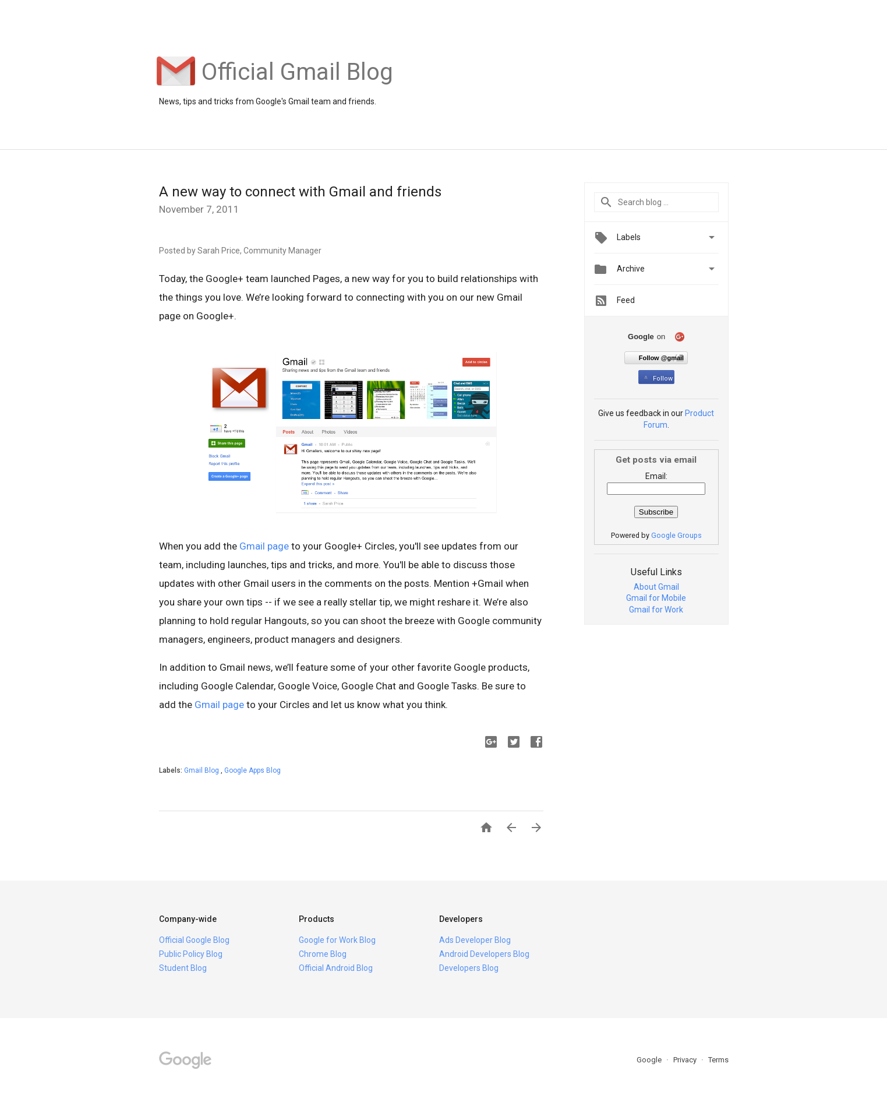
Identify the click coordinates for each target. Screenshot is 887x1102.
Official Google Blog (194, 940)
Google (650, 1059)
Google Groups (676, 535)
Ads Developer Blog (475, 940)
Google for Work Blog (337, 940)
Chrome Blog (323, 954)
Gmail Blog (202, 770)
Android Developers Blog (484, 954)
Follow (657, 378)
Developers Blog (469, 968)
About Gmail (656, 587)
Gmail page (264, 546)
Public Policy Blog (190, 954)
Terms (718, 1059)
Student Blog (183, 968)
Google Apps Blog (252, 770)
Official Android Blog (336, 968)
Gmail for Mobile (656, 598)
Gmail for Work (656, 609)
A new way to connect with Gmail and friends (300, 192)
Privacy (685, 1059)
